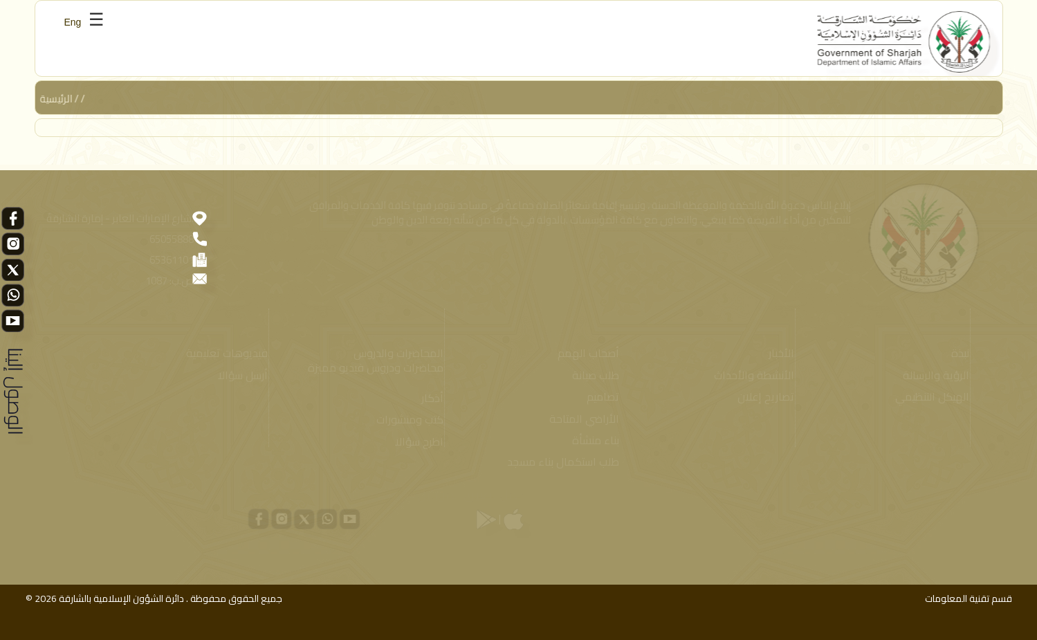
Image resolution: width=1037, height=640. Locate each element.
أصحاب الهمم (585, 353)
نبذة (957, 353)
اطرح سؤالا (415, 442)
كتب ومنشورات (405, 419)
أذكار (428, 398)
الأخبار (777, 353)
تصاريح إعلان (761, 397)
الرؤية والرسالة (932, 375)
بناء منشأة (592, 440)
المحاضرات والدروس (394, 353)
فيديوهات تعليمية (223, 353)
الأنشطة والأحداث (750, 375)
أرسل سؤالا (239, 375)
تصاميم (599, 397)
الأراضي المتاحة (581, 419)
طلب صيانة (592, 375)
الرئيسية (57, 99)
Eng (73, 22)
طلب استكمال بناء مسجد (560, 462)
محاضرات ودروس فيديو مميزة (371, 367)
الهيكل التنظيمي (929, 397)
